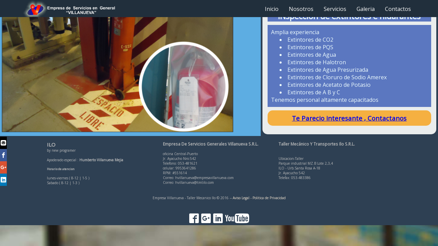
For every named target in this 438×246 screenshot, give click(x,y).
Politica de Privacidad (269, 197)
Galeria (366, 9)
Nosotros (301, 9)
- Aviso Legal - (241, 197)
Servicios (335, 9)
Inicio (272, 9)
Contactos (398, 9)
